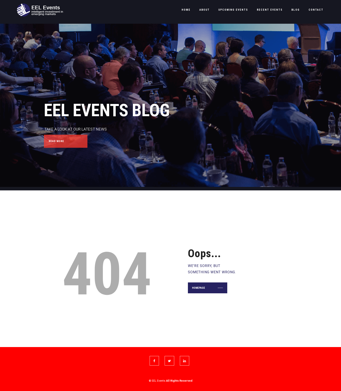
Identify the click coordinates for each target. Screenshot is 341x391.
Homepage (198, 287)
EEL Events (158, 380)
